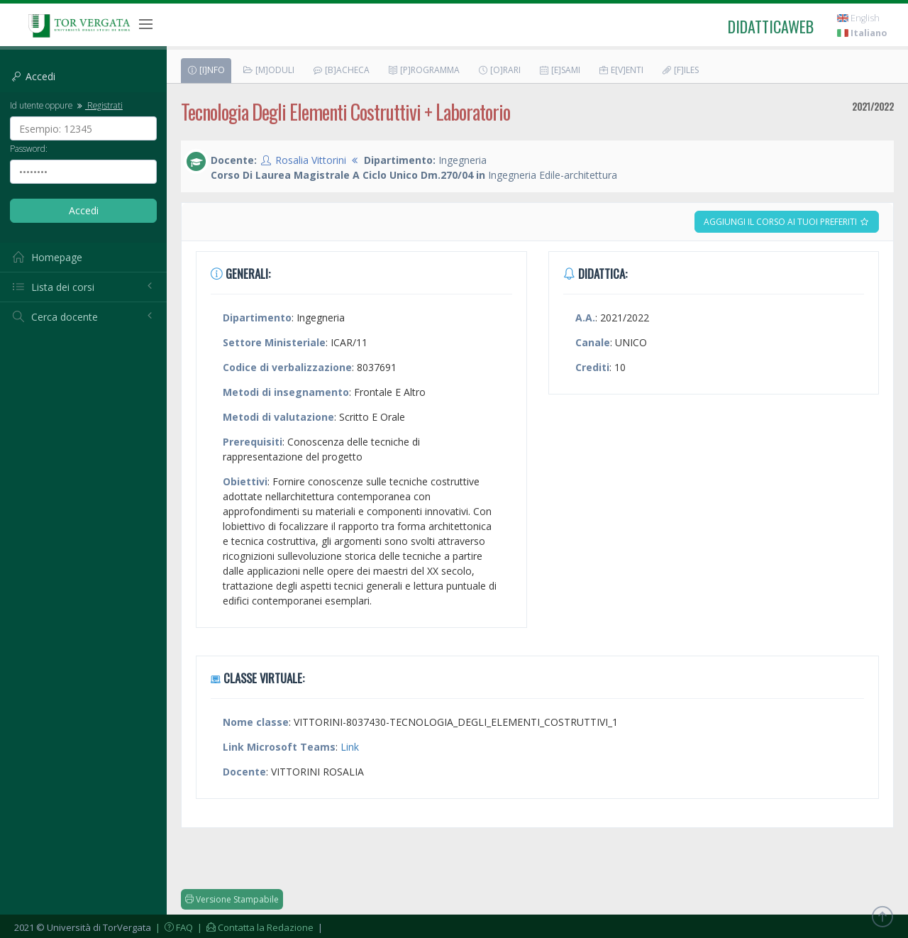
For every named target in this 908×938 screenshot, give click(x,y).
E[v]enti (620, 70)
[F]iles (680, 70)
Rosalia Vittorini (310, 160)
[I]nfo (206, 70)
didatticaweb (771, 26)
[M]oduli (268, 70)
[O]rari (499, 70)
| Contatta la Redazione (254, 927)
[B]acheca (341, 70)
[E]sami (559, 70)
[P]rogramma (423, 70)
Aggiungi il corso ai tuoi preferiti (787, 222)
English (858, 18)
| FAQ (173, 927)
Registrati (98, 105)
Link (349, 747)
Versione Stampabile (232, 899)
